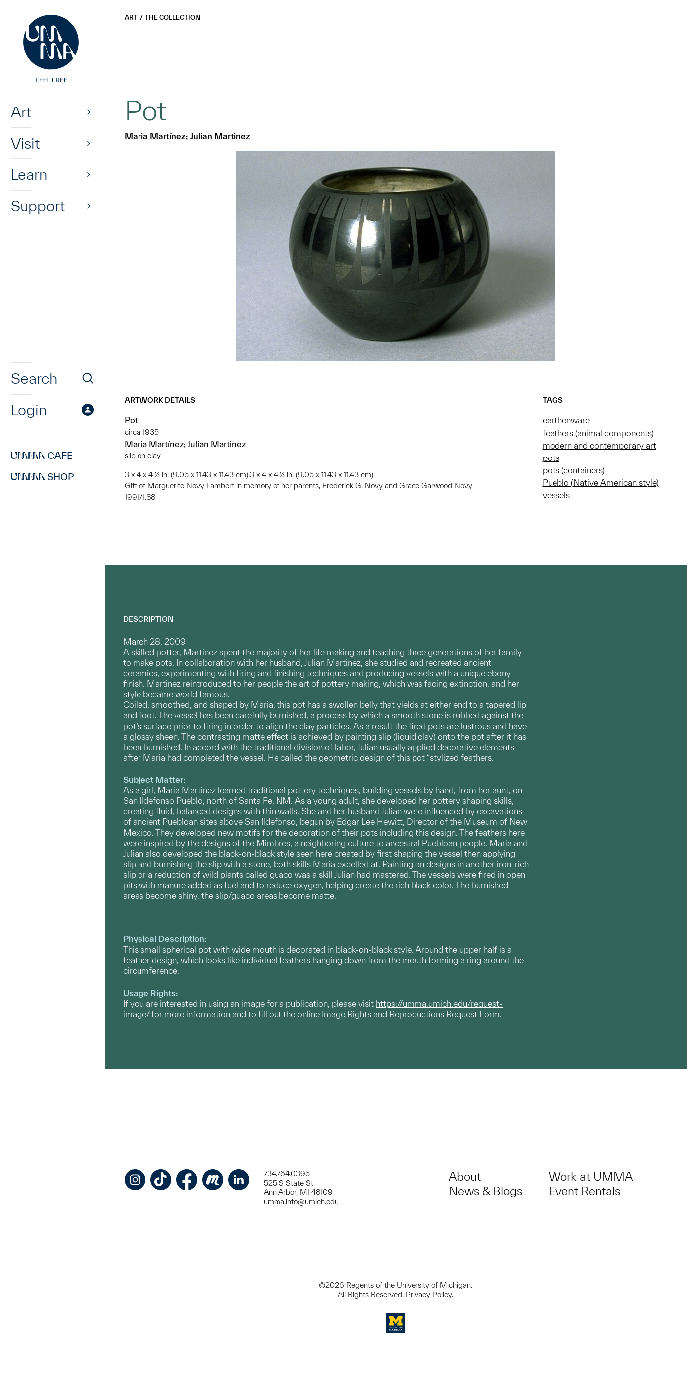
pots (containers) (574, 470)
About (465, 1176)
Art (21, 111)
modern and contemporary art (599, 445)
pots (551, 457)
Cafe (42, 455)
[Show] (89, 112)
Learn (29, 174)
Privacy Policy (429, 1294)
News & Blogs (485, 1191)
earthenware (566, 420)
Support (38, 205)
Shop (42, 476)
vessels (556, 495)
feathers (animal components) (598, 433)
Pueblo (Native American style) (601, 482)
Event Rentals (584, 1191)
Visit (25, 143)
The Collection (172, 17)
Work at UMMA (591, 1176)
